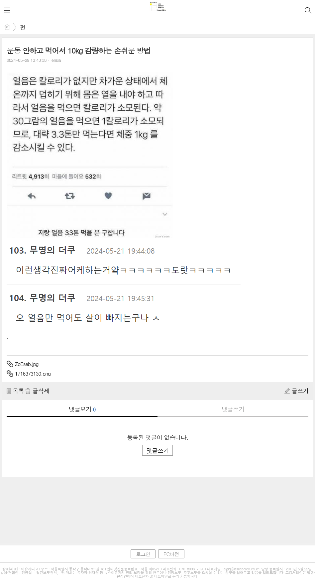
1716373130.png (33, 373)
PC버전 (171, 553)
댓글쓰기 (233, 409)
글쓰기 (296, 391)
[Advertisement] (157, 504)
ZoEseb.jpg (27, 363)
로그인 (143, 553)
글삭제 (37, 391)
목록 (15, 391)
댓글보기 (82, 409)
